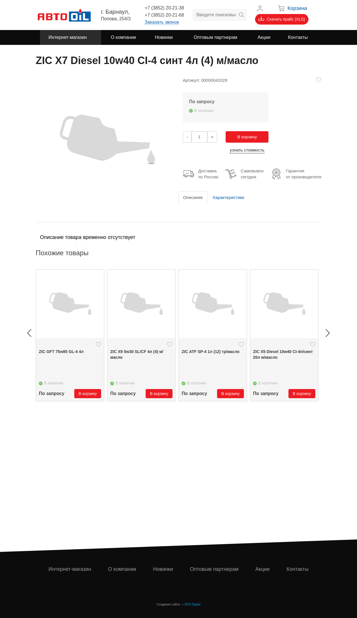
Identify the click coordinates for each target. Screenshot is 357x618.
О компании (122, 569)
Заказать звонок (162, 22)
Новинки (163, 569)
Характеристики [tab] (228, 197)
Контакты (297, 569)
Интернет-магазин (69, 569)
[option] (70, 335)
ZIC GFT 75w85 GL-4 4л (61, 351)
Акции (263, 569)
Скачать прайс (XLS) (281, 18)
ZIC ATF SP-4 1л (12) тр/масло (211, 351)
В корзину (247, 136)
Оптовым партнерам (214, 569)
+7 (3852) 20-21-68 (164, 15)
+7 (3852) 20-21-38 (164, 7)
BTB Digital (192, 604)
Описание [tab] (193, 197)
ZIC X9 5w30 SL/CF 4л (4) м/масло (136, 354)
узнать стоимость (247, 149)
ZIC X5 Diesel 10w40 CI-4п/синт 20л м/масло (283, 354)
